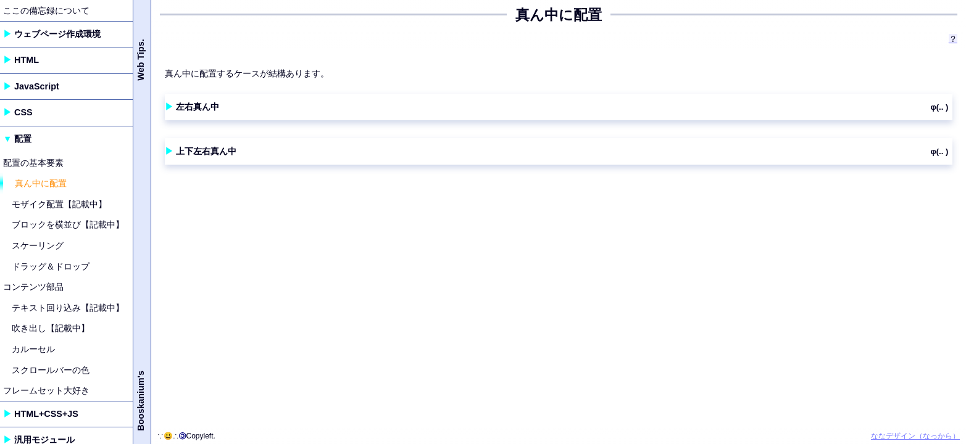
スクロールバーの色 (51, 370)
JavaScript (36, 86)
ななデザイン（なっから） (915, 436)
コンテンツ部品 (33, 287)
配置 (22, 139)
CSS (23, 112)
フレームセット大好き (46, 390)
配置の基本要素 (33, 163)
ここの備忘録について (46, 10)
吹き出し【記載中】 (51, 328)
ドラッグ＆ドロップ (51, 266)
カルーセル (33, 349)
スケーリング (38, 245)
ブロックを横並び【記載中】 (68, 224)
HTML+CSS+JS (46, 414)
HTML (26, 60)
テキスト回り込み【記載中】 (68, 308)
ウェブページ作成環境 (57, 34)
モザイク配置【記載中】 (59, 204)
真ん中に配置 (41, 183)
